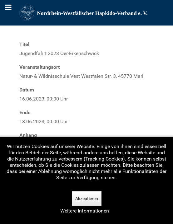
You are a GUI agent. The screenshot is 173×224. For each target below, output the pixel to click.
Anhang (28, 135)
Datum (26, 90)
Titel (24, 44)
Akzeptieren (86, 198)
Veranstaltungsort (39, 67)
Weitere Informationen (84, 211)
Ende (25, 112)
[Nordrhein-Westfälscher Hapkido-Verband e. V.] (86, 13)
